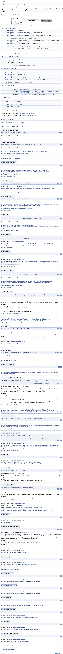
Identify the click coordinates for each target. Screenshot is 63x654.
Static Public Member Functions (48, 8)
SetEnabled (7, 72)
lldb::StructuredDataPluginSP (12, 88)
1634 (9, 241)
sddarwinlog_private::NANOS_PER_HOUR (25, 243)
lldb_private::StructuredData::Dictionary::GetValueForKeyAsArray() (36, 319)
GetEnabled (12, 43)
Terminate (15, 60)
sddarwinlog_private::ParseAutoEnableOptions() (26, 284)
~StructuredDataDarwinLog (16, 50)
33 (8, 370)
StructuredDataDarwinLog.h (12, 14)
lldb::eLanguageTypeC (43, 170)
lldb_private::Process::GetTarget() (42, 171)
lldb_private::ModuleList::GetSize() (28, 509)
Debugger (32, 89)
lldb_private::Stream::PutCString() (24, 228)
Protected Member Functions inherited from (17, 113)
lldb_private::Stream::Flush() (15, 318)
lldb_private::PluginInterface (24, 53)
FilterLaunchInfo (24, 94)
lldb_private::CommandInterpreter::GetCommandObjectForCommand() (16, 205)
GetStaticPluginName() (11, 346)
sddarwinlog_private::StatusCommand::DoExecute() (41, 372)
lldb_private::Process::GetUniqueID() (9, 173)
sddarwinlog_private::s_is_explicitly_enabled (46, 284)
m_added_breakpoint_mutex (16, 104)
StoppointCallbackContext (47, 91)
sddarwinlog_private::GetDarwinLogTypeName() (19, 261)
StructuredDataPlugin (15, 537)
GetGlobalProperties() (20, 171)
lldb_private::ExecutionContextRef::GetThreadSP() (33, 446)
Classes (15, 4)
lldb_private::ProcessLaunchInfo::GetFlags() (10, 282)
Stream (14, 76)
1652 (9, 221)
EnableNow (7, 81)
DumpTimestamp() (10, 224)
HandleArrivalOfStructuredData (17, 35)
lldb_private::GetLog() (30, 171)
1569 (9, 168)
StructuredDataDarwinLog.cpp (19, 135)
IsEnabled (15, 64)
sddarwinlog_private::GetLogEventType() (21, 425)
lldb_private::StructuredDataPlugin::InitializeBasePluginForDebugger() (18, 208)
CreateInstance (23, 88)
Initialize (16, 59)
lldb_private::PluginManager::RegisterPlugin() (34, 463)
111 (9, 579)
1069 (9, 406)
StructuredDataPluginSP (6, 183)
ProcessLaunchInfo (33, 94)
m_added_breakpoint (14, 106)
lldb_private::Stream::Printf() (28, 245)
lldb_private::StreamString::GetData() (9, 410)
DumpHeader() (10, 247)
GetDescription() (10, 428)
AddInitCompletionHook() (12, 450)
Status (7, 40)
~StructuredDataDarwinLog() (39, 605)
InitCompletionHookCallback (27, 91)
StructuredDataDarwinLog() (7, 190)
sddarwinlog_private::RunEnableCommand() (10, 264)
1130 (9, 315)
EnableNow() (20, 507)
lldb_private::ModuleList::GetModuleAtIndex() (11, 509)
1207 (9, 343)
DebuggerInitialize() (18, 462)
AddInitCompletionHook (10, 74)
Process (27, 35)
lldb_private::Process (15, 174)
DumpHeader (7, 77)
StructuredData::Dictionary (29, 77)
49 (8, 358)
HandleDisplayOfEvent (10, 79)
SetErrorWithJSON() (20, 322)
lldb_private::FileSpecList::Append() (13, 170)
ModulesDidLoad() (11, 176)
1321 (9, 147)
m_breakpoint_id (14, 108)
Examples (23, 4)
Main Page (3, 4)
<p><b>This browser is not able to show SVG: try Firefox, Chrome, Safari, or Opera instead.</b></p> (31, 21)
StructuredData (32, 33)
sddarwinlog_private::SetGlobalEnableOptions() (11, 285)
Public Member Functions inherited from (17, 52)
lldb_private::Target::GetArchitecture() (14, 188)
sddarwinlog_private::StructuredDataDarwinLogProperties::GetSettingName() (44, 206)
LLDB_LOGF (33, 173)
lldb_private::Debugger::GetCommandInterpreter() (47, 204)
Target (47, 94)
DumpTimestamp (8, 76)
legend (31, 25)
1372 (9, 277)
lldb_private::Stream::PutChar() (8, 228)
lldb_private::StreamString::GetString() (25, 225)
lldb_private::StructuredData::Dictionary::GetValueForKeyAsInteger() (16, 226)
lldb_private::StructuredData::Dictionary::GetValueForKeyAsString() (45, 226)
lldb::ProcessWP (25, 71)
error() (7, 261)
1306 (9, 135)
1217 (9, 505)
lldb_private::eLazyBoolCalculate (8, 171)
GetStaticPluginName (18, 62)
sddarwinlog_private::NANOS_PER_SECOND (10, 245)
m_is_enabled (13, 103)
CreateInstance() (11, 153)
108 (9, 615)
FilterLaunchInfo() (27, 462)
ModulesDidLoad (13, 46)
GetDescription (13, 40)
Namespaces (9, 4)
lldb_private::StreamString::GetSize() (9, 225)
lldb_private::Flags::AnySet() (12, 280)
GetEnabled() (55, 372)
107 (9, 639)
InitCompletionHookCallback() (23, 153)
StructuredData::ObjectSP (16, 36)
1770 (9, 259)
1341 (9, 202)
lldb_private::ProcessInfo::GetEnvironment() (43, 281)
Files (19, 4)
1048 (9, 460)
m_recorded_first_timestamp (16, 99)
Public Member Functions (39, 8)
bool (8, 32)
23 (8, 122)
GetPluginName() (5, 373)
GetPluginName (13, 30)
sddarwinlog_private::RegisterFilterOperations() (11, 463)
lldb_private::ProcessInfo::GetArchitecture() (47, 280)
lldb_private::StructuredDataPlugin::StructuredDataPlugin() (34, 151)
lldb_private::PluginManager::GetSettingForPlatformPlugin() (14, 206)
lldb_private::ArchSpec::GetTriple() (44, 188)
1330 (9, 186)
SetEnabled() (22, 629)
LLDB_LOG (28, 411)
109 (9, 627)
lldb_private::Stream (45, 40)
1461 (9, 443)
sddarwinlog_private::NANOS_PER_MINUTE (44, 243)
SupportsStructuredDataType (16, 32)
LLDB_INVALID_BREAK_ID (32, 138)
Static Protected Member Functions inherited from (19, 115)
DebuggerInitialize (24, 89)
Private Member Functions (58, 8)
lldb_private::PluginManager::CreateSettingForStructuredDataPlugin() (21, 204)
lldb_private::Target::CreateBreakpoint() (29, 170)
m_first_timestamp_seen (15, 101)
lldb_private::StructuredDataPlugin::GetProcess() (16, 138)
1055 (9, 562)
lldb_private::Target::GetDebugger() (25, 281)
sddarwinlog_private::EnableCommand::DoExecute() (18, 372)
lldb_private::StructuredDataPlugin (25, 52)
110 (9, 591)
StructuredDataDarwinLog (11, 71)
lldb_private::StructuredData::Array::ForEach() (31, 318)
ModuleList (30, 46)
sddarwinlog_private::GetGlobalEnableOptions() (25, 224)
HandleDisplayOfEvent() (12, 230)
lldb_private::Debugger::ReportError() (51, 262)
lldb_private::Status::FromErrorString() (30, 280)
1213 (9, 520)
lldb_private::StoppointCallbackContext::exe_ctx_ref (17, 445)
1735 (9, 423)
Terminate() (16, 192)
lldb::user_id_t (24, 92)
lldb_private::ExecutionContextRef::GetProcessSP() (12, 446)
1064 (9, 550)
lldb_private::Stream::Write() (23, 426)
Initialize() (9, 192)
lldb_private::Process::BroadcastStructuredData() (16, 409)
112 (9, 603)
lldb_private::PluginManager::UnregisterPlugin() (26, 564)
